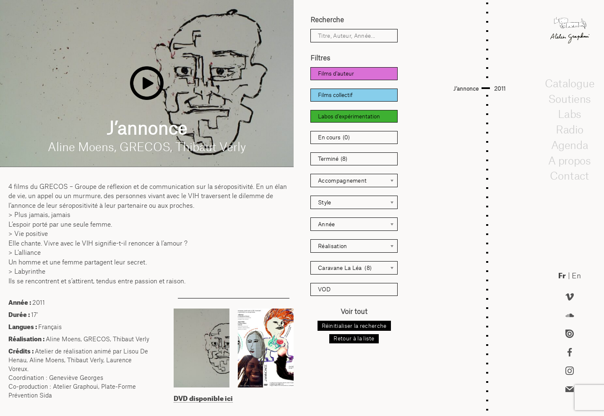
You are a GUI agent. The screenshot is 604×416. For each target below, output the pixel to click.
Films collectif (335, 95)
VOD (324, 289)
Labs (569, 113)
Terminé (332, 159)
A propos (569, 160)
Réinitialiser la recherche (354, 325)
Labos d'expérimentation (349, 116)
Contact (569, 175)
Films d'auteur (336, 73)
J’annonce (466, 88)
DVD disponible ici (203, 398)
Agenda (569, 145)
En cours (334, 137)
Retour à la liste (353, 338)
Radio (569, 129)
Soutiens (569, 98)
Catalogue (569, 83)
